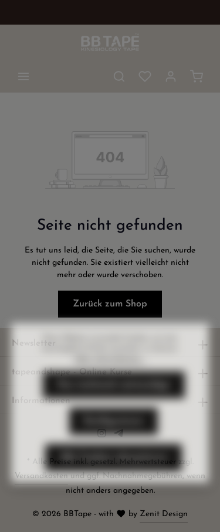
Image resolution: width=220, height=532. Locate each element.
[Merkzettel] (145, 76)
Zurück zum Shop (110, 304)
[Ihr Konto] (170, 76)
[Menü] (23, 76)
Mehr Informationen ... (110, 379)
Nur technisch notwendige (113, 405)
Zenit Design (164, 514)
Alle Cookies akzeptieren (113, 478)
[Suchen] (119, 76)
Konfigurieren (113, 441)
